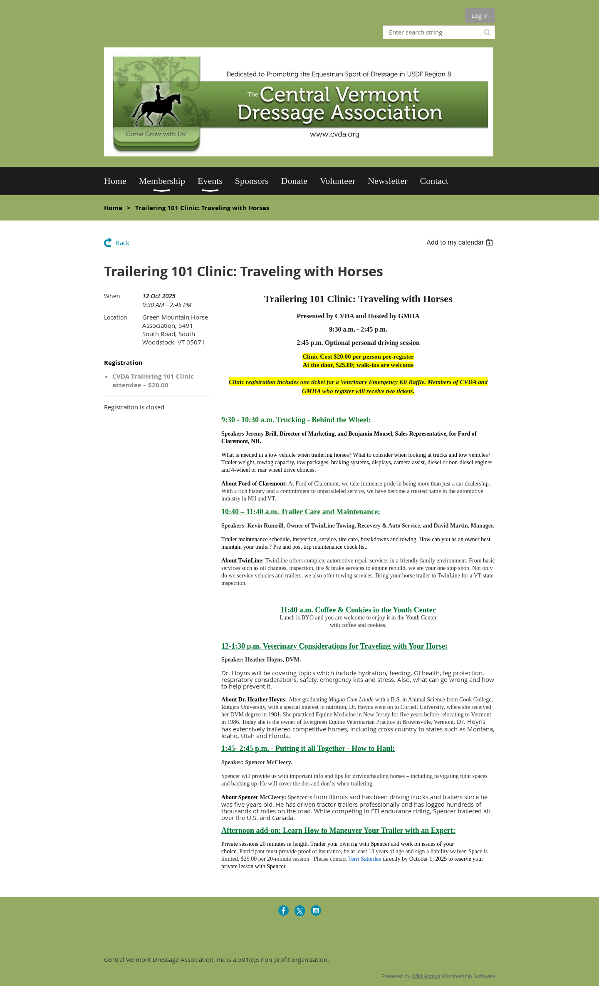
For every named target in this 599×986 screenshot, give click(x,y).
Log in (480, 15)
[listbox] (460, 242)
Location (115, 317)
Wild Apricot (426, 976)
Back (122, 242)
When (112, 296)
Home (113, 207)
